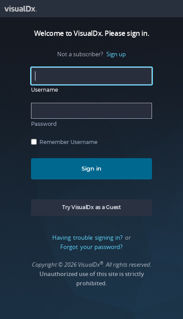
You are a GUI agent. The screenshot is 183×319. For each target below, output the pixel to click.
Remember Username (68, 142)
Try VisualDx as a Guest (91, 207)
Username (44, 90)
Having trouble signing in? (87, 237)
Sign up (116, 54)
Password (44, 124)
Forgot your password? (91, 247)
